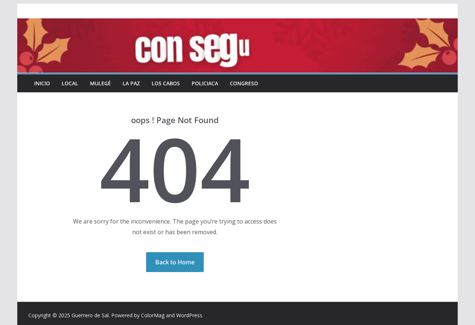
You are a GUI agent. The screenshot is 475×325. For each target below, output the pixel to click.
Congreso (244, 83)
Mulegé (100, 83)
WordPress (189, 315)
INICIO (42, 83)
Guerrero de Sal (90, 315)
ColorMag (152, 315)
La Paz (131, 83)
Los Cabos (166, 83)
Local (70, 83)
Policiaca (205, 83)
